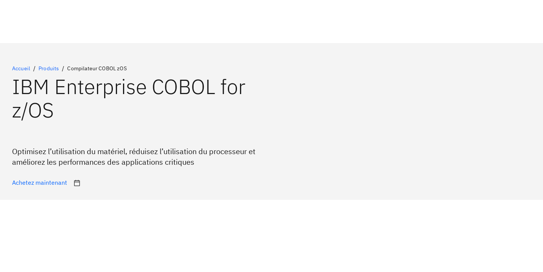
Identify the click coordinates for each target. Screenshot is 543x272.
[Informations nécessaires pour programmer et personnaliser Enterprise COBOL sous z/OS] (39, 183)
